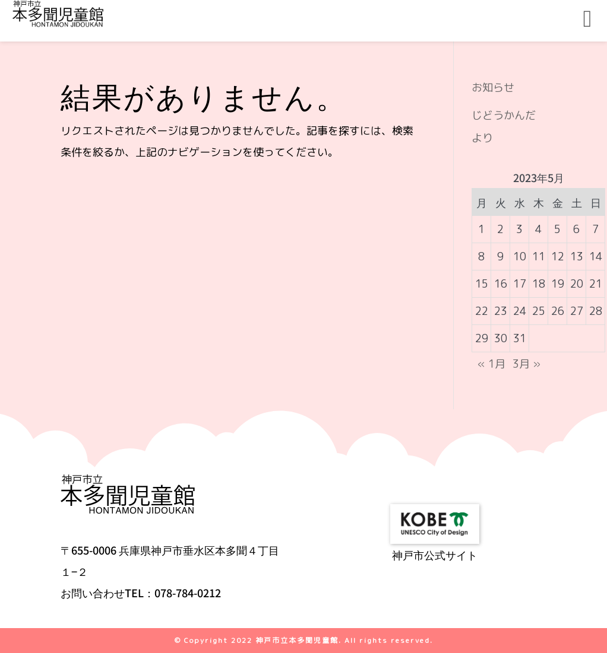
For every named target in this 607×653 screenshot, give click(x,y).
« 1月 (491, 363)
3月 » (526, 363)
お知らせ (493, 87)
